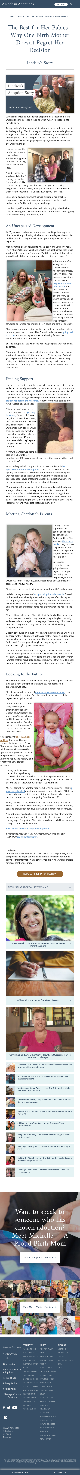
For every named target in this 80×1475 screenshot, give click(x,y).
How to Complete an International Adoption (47, 1428)
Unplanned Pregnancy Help (29, 1407)
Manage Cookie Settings (12, 1396)
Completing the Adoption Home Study (46, 1390)
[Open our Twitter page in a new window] (9, 1406)
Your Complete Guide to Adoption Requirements (48, 1371)
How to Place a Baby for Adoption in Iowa (30, 1364)
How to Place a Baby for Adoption (30, 1355)
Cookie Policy (9, 1388)
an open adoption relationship (49, 594)
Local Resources (65, 1368)
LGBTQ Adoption (47, 1398)
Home (13, 16)
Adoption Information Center (63, 1353)
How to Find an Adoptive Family (29, 1396)
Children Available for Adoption (48, 1437)
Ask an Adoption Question (40, 1257)
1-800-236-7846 (10, 1356)
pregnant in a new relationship (62, 285)
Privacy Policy (10, 1383)
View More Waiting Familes (40, 1307)
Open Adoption (29, 1401)
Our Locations (10, 1364)
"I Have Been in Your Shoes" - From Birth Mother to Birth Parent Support (41, 944)
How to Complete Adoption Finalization (47, 1405)
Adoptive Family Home (46, 1351)
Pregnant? (23, 16)
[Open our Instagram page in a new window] (5, 1416)
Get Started (61, 4)
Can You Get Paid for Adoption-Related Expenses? (30, 1375)
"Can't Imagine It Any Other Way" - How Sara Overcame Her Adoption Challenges (40, 1056)
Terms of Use (9, 1377)
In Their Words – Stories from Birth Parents (44, 1000)
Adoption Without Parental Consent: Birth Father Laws (30, 1386)
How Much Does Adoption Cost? (47, 1381)
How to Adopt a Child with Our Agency (46, 1360)
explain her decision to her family (22, 400)
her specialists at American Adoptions (36, 468)
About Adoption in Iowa (65, 1362)
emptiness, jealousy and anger (50, 692)
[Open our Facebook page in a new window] (4, 1406)
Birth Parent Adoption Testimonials (50, 16)
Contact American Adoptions (12, 1371)
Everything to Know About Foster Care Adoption (48, 1416)
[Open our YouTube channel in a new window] (14, 1406)
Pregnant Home (29, 1349)
